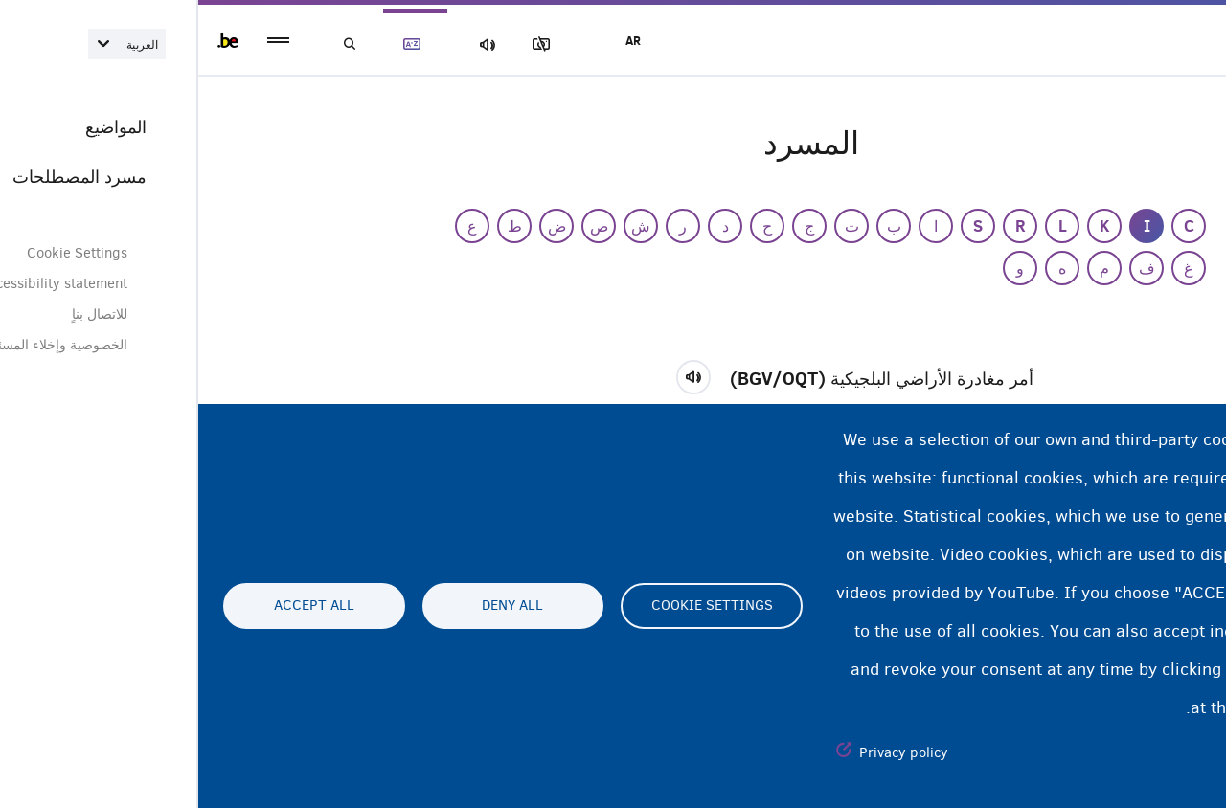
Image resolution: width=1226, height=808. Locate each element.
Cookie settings (514, 606)
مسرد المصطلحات (220, 44)
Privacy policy (705, 752)
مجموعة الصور (353, 44)
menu (80, 41)
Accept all (116, 606)
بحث (153, 44)
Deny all (314, 606)
